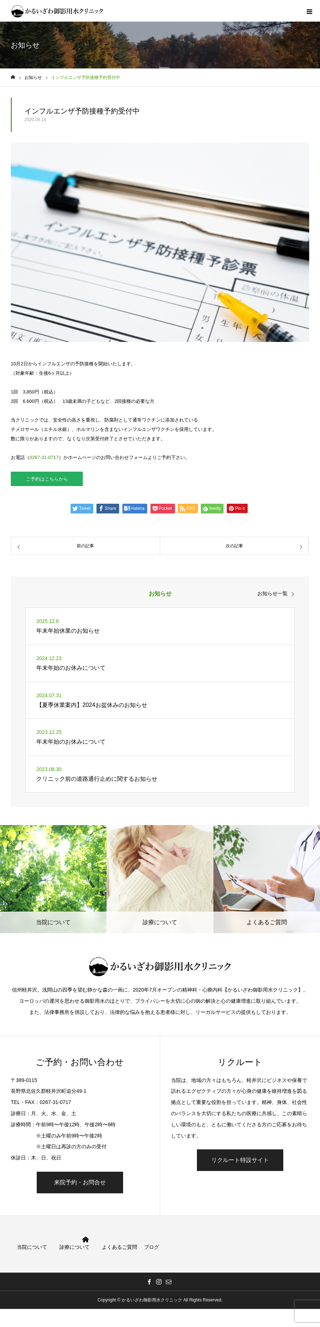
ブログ (151, 1247)
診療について (74, 1247)
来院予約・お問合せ (80, 1182)
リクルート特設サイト (240, 1160)
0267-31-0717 (44, 457)
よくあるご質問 (119, 1247)
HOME (85, 1240)
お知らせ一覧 (272, 593)
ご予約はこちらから (47, 479)
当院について (32, 1247)
